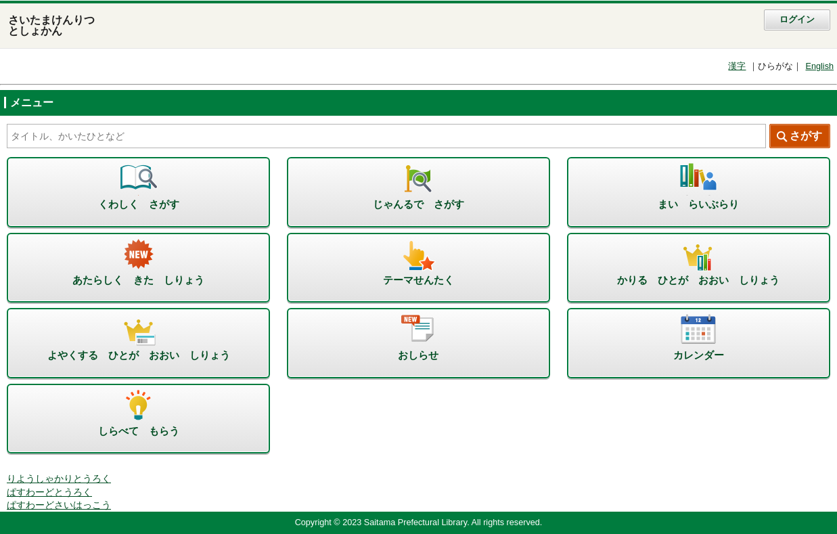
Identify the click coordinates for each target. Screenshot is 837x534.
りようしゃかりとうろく (59, 479)
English (819, 66)
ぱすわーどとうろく (49, 492)
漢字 (737, 66)
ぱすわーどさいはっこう (59, 505)
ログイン (797, 19)
